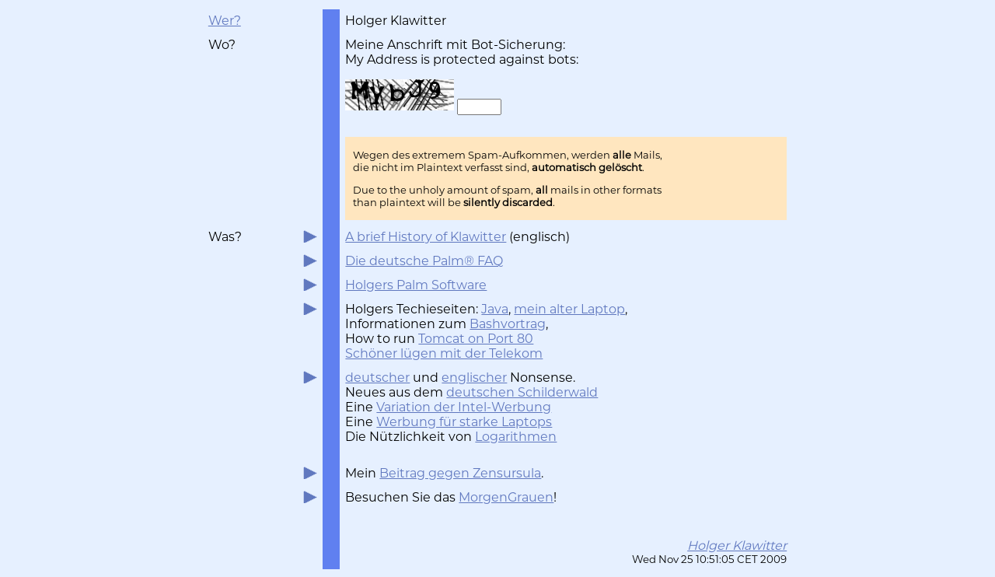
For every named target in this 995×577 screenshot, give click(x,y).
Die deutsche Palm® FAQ (424, 261)
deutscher (377, 377)
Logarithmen (516, 436)
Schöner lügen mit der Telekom (444, 353)
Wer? (224, 20)
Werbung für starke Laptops (464, 421)
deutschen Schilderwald (522, 392)
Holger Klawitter (737, 545)
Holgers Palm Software (416, 285)
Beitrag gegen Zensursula (460, 473)
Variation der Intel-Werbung (463, 407)
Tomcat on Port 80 (475, 338)
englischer (474, 377)
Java (494, 309)
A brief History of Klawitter (425, 236)
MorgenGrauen (506, 497)
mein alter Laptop (569, 309)
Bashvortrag (508, 323)
